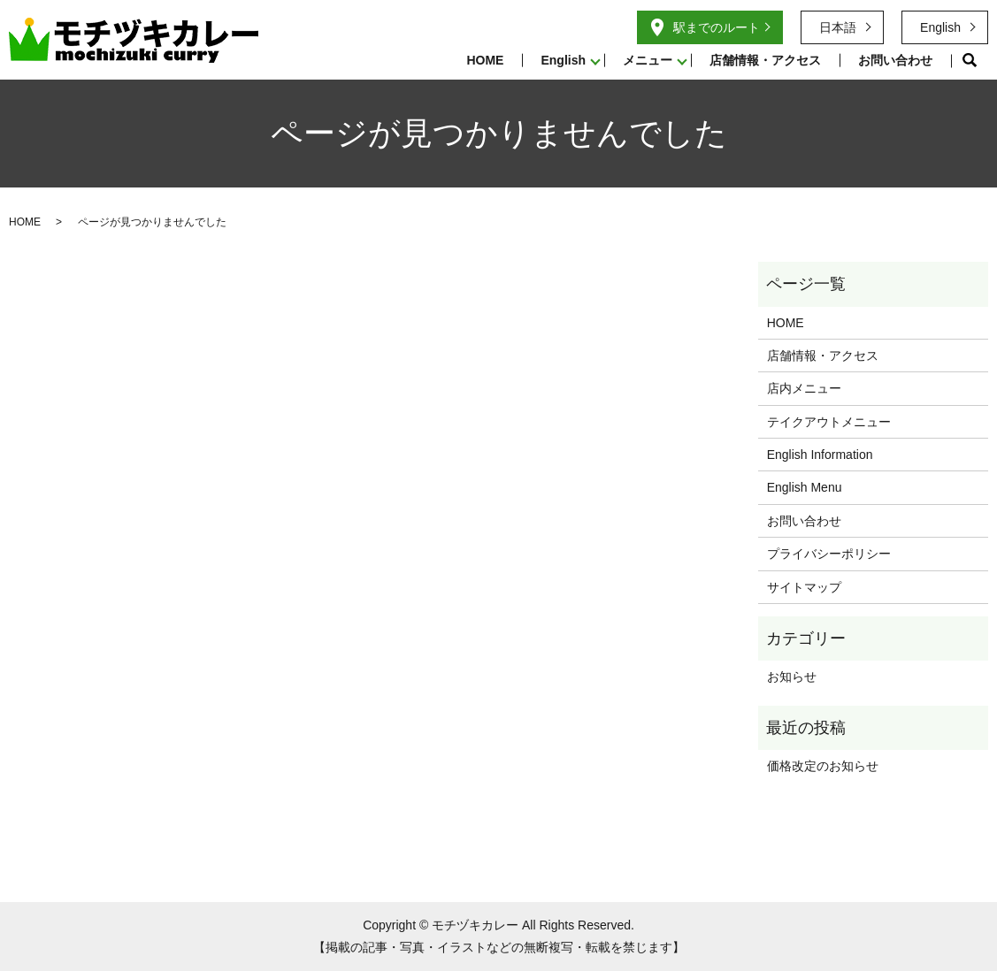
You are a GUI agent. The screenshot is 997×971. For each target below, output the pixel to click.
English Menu (804, 487)
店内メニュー (804, 388)
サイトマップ (804, 587)
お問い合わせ (895, 60)
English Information (820, 454)
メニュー (647, 60)
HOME (484, 60)
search (969, 61)
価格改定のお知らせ (822, 766)
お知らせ (792, 676)
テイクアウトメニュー (829, 422)
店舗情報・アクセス (765, 60)
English (563, 60)
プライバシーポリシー (829, 554)
